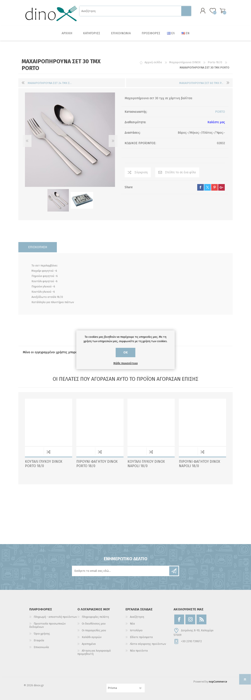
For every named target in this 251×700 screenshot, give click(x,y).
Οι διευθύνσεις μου (94, 623)
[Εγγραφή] (121, 570)
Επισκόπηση (37, 247)
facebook (200, 187)
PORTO (220, 112)
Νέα (132, 623)
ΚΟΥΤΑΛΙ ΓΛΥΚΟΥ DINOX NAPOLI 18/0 (146, 463)
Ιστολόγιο (136, 630)
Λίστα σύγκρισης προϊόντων (148, 643)
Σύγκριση (141, 172)
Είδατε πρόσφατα (141, 637)
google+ (221, 187)
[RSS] (201, 619)
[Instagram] (190, 619)
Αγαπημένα (89, 643)
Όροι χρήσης (42, 633)
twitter (207, 187)
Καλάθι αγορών (222, 10)
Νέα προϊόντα (139, 650)
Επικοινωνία (41, 647)
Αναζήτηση (186, 11)
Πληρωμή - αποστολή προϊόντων (55, 616)
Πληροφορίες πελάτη (95, 616)
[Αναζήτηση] (130, 11)
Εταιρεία (39, 640)
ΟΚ (125, 352)
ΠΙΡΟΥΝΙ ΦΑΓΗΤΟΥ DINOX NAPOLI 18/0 (199, 463)
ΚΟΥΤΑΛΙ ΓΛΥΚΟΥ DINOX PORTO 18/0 (43, 463)
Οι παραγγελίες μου (94, 630)
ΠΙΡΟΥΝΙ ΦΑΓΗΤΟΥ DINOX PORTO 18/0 (97, 463)
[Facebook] (179, 619)
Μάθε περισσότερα (125, 363)
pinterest (214, 187)
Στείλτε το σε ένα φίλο (180, 172)
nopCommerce (218, 681)
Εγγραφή (173, 570)
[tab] (37, 247)
